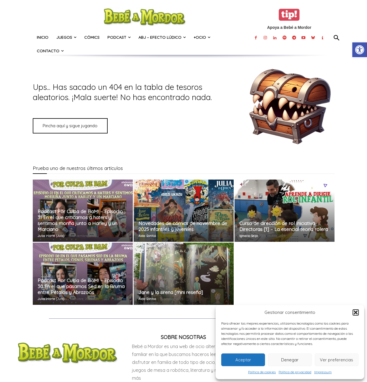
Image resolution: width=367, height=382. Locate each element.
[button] (356, 312)
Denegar (290, 359)
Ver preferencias (336, 359)
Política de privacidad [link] (295, 372)
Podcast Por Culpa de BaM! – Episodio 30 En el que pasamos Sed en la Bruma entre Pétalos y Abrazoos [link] (81, 286)
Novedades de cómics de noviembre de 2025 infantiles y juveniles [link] (182, 226)
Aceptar (243, 359)
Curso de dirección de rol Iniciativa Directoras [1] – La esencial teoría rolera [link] (283, 226)
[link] (359, 49)
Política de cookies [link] (262, 372)
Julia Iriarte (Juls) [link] (51, 236)
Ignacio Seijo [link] (248, 236)
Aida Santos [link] (147, 236)
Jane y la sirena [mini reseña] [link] (170, 292)
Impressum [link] (323, 372)
